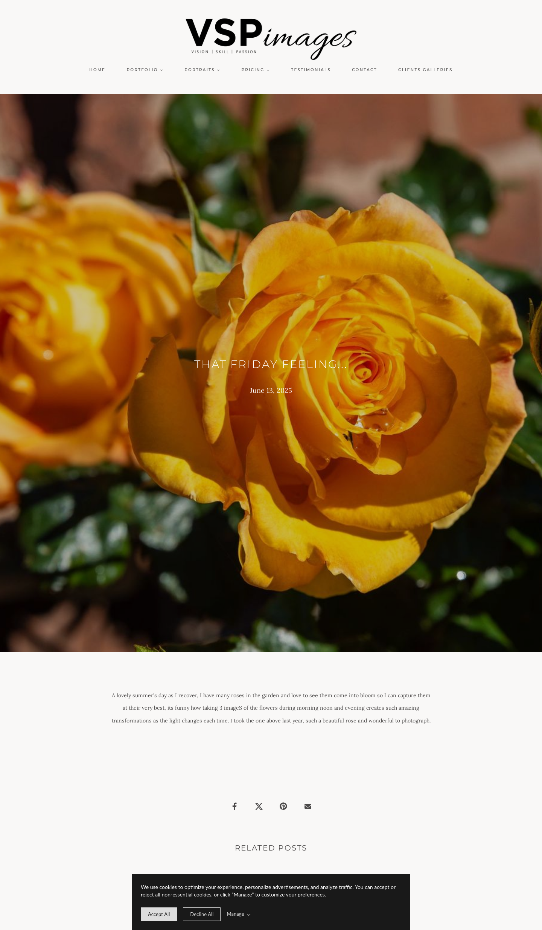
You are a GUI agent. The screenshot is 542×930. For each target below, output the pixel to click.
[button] (145, 70)
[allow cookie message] (159, 914)
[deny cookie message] (202, 914)
